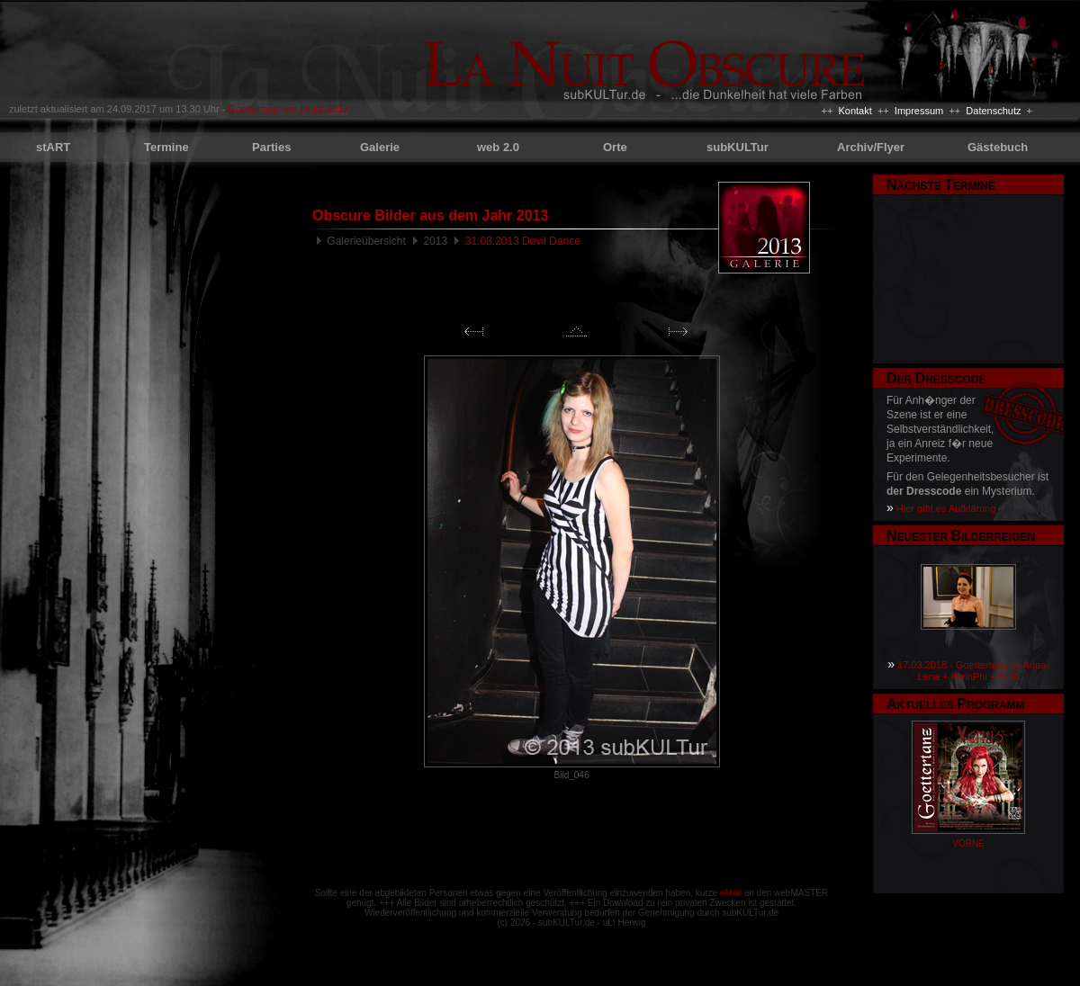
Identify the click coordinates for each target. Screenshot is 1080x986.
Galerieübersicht (366, 241)
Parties (271, 147)
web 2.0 (498, 147)
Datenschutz (993, 110)
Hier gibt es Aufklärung (946, 508)
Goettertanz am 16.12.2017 (288, 108)
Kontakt (854, 110)
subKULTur (737, 147)
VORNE (968, 843)
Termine (166, 147)
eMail (731, 893)
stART (53, 147)
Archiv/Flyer (870, 147)
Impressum (919, 110)
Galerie (380, 147)
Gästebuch (998, 147)
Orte (615, 147)
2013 (435, 241)
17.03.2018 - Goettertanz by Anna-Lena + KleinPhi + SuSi (973, 670)
